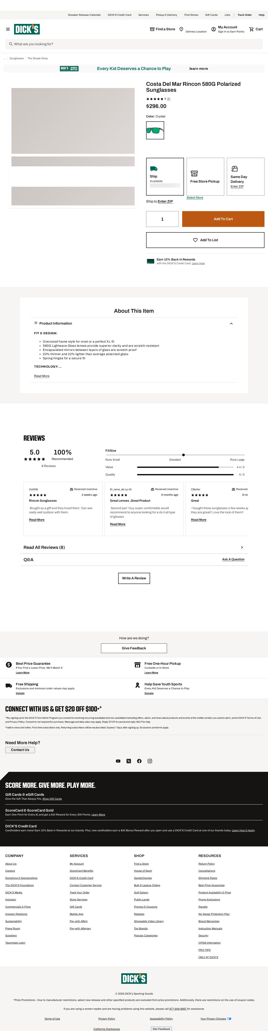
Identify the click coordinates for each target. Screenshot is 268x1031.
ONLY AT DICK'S (208, 957)
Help (261, 15)
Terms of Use (52, 1018)
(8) (168, 98)
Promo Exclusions (209, 899)
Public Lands (141, 899)
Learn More (198, 68)
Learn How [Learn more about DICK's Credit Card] (198, 263)
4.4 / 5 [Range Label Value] (240, 467)
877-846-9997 (178, 1008)
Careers (10, 870)
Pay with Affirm (79, 921)
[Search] (138, 44)
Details (20, 693)
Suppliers (11, 935)
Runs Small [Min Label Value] (112, 459)
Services (143, 15)
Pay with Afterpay (80, 928)
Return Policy (206, 863)
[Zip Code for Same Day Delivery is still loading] (193, 29)
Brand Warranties (208, 921)
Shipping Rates (207, 878)
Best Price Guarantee (211, 885)
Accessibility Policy (161, 1018)
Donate (149, 693)
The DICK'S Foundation (19, 885)
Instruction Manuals (210, 928)
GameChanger (143, 878)
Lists (227, 15)
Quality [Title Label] (110, 474)
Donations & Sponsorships (21, 878)
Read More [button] (42, 376)
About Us (11, 863)
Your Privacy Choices (213, 1018)
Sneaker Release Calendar (84, 15)
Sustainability (13, 921)
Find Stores (191, 15)
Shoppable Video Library (149, 921)
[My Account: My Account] (228, 29)
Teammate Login (15, 942)
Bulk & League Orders (147, 885)
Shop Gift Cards (52, 798)
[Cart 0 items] (256, 29)
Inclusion (10, 899)
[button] (195, 198)
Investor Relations (16, 914)
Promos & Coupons (145, 906)
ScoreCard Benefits (81, 870)
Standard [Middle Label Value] (175, 459)
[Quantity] (162, 219)
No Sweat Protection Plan (214, 914)
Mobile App (76, 914)
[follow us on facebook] (139, 761)
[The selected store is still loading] (162, 29)
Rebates (139, 914)
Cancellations (206, 870)
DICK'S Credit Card (119, 15)
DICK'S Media (13, 892)
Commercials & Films (18, 906)
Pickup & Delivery (166, 15)
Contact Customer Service (86, 885)
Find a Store (141, 863)
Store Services (78, 899)
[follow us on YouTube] (118, 761)
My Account (77, 863)
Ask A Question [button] (233, 559)
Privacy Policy (106, 1018)
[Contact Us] (20, 750)
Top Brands (141, 928)
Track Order (245, 15)
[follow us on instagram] (149, 761)
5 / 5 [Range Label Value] (241, 474)
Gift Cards (211, 15)
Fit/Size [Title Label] (110, 450)
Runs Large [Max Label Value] (237, 459)
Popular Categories (146, 935)
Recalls (202, 906)
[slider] (175, 455)
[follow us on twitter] (128, 761)
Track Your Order (80, 892)
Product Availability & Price (214, 892)
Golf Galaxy (141, 892)
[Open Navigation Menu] (8, 29)
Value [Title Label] (109, 467)
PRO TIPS (204, 950)
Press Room (12, 928)
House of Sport (143, 870)
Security (203, 935)
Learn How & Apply (243, 830)
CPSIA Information (209, 942)
